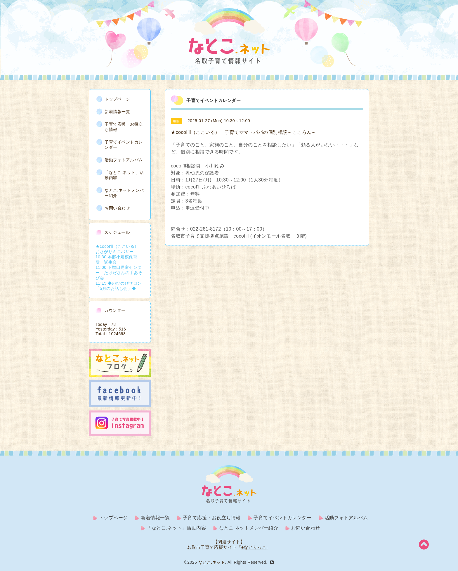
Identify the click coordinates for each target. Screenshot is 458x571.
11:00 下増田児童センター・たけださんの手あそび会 (119, 272)
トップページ (117, 99)
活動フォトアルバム (124, 160)
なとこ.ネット (211, 562)
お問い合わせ (117, 208)
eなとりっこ (253, 547)
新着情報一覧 (117, 111)
